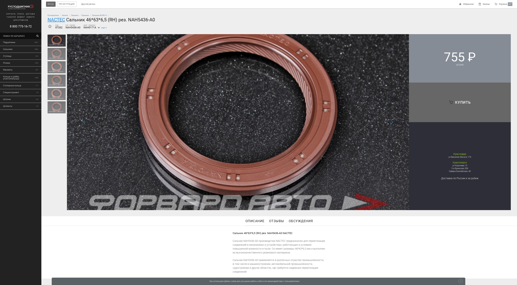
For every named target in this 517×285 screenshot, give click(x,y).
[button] (236, 206)
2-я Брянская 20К (459, 168)
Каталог (65, 15)
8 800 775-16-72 (21, 26)
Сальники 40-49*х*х (99, 15)
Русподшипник (53, 15)
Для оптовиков (20, 20)
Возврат (21, 17)
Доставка (30, 14)
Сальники (74, 15)
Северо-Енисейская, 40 (460, 171)
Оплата (20, 14)
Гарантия (11, 17)
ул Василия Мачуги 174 (459, 157)
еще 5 (102, 28)
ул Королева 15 (459, 165)
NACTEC (56, 20)
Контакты (11, 14)
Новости (30, 17)
